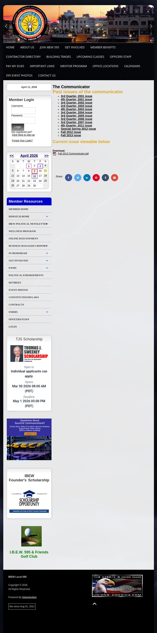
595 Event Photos (19, 75)
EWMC (13, 268)
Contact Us (47, 75)
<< (12, 156)
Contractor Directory (23, 57)
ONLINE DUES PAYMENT (23, 238)
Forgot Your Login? (22, 140)
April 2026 (29, 156)
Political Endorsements (26, 275)
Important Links (42, 66)
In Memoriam (18, 253)
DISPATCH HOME (19, 216)
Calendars (132, 66)
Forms (13, 312)
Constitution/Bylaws (24, 297)
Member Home (18, 209)
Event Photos (18, 290)
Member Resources (26, 201)
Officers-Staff (120, 57)
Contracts (16, 304)
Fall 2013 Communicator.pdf (73, 153)
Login (13, 326)
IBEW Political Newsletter (28, 223)
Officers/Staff (19, 319)
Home (10, 47)
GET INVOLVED (75, 47)
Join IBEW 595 (49, 47)
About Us (27, 47)
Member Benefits (103, 47)
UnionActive (29, 597)
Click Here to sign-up (23, 134)
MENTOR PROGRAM (73, 66)
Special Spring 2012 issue (78, 128)
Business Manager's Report (28, 245)
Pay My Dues (15, 66)
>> (46, 156)
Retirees (15, 282)
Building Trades (58, 57)
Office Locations (105, 66)
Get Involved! (18, 260)
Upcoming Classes (90, 57)
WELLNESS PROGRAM (22, 231)
